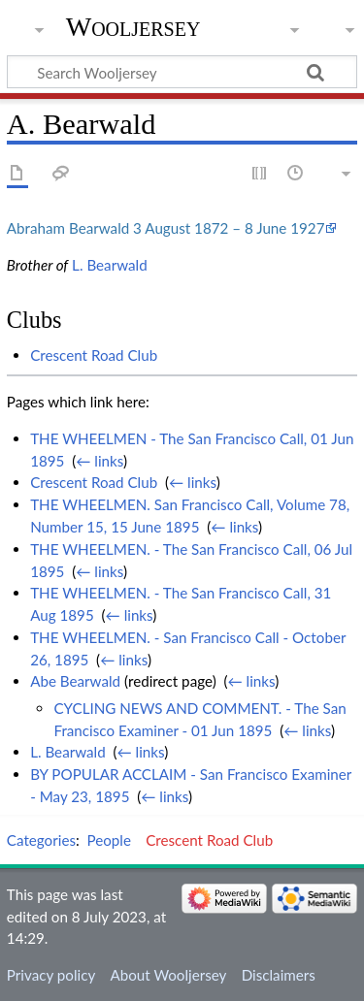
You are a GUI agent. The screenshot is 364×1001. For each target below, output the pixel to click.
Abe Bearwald (75, 681)
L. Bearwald (110, 265)
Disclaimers (278, 975)
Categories (41, 840)
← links (99, 460)
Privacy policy (51, 975)
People (109, 840)
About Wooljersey (168, 975)
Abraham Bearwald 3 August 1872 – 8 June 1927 (166, 228)
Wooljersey (133, 27)
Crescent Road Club (93, 355)
